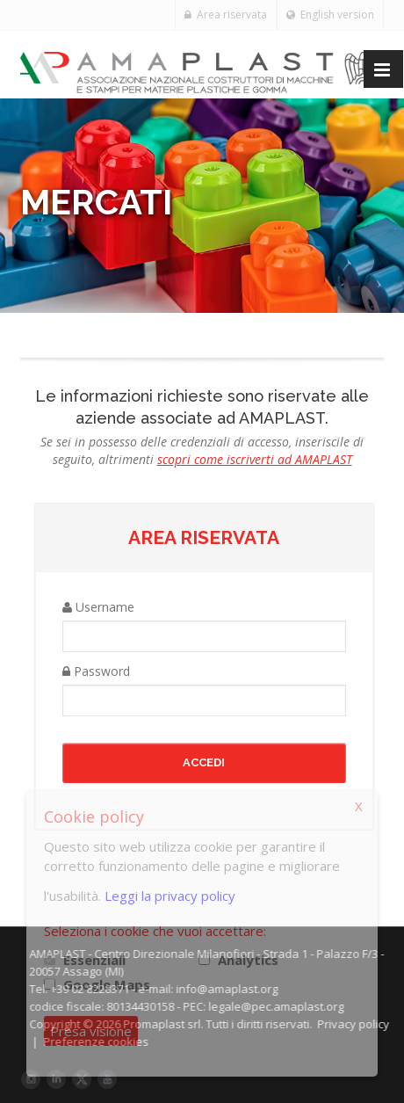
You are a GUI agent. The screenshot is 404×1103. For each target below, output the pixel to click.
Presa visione (91, 1031)
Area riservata (225, 14)
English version (330, 14)
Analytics (248, 960)
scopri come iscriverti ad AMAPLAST (254, 459)
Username (98, 607)
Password (96, 671)
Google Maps (106, 984)
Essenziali (94, 960)
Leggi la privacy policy (170, 895)
